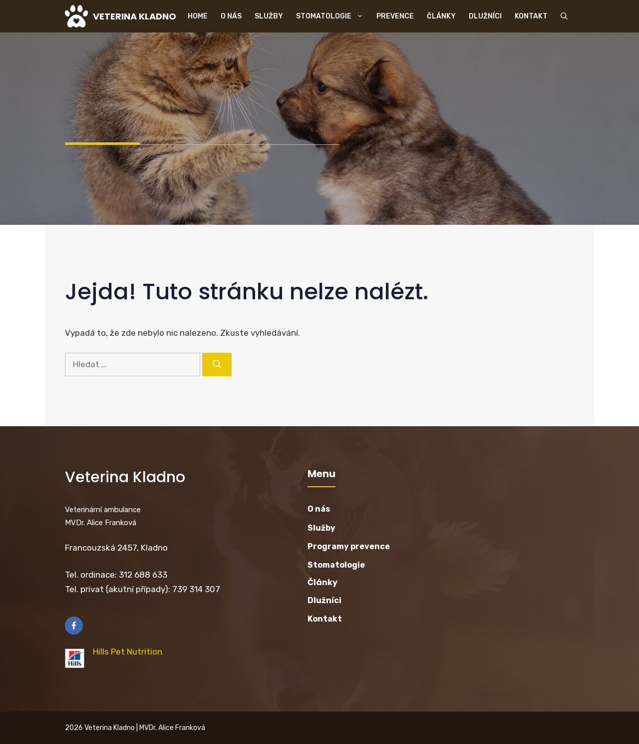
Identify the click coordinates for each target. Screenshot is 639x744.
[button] (564, 16)
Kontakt (531, 16)
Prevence (395, 16)
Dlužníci (485, 16)
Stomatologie (333, 16)
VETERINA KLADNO (134, 16)
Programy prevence (349, 546)
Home (198, 16)
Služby (269, 16)
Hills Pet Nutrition (127, 652)
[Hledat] (217, 365)
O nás (231, 16)
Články (441, 16)
